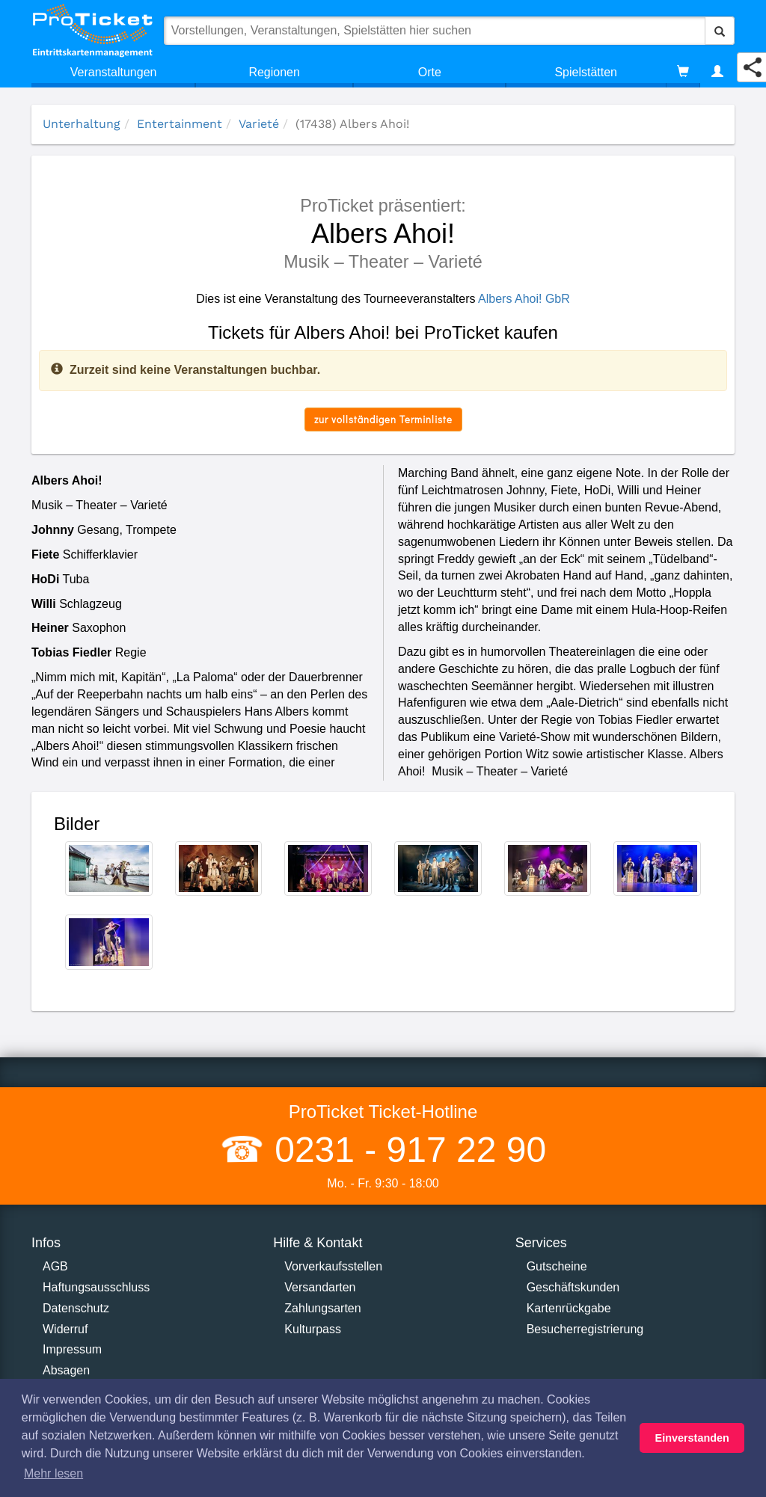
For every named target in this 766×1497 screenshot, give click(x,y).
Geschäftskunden (573, 1287)
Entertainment (179, 124)
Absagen (66, 1370)
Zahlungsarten (322, 1308)
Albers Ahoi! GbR (524, 298)
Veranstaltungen (113, 72)
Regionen (274, 72)
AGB (55, 1266)
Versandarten (319, 1287)
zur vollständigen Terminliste (383, 419)
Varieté (259, 124)
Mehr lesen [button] (53, 1473)
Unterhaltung (81, 124)
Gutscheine (557, 1266)
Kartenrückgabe (569, 1308)
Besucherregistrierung (585, 1329)
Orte (429, 72)
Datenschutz (76, 1308)
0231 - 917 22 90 (405, 1149)
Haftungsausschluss (96, 1287)
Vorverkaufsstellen (333, 1266)
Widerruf (65, 1329)
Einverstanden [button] (692, 1438)
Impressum (72, 1349)
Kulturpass (312, 1329)
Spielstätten (585, 72)
